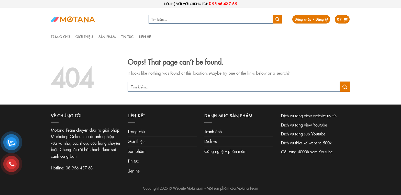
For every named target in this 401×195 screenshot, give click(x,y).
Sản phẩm (107, 36)
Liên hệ (145, 36)
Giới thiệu (84, 36)
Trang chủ (60, 36)
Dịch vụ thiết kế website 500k (306, 142)
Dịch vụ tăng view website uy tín (309, 115)
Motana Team (247, 188)
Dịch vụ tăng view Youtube (304, 125)
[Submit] (277, 19)
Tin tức (127, 36)
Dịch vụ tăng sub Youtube (303, 133)
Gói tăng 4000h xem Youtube (307, 151)
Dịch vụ (210, 141)
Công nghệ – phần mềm (225, 151)
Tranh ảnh (213, 131)
